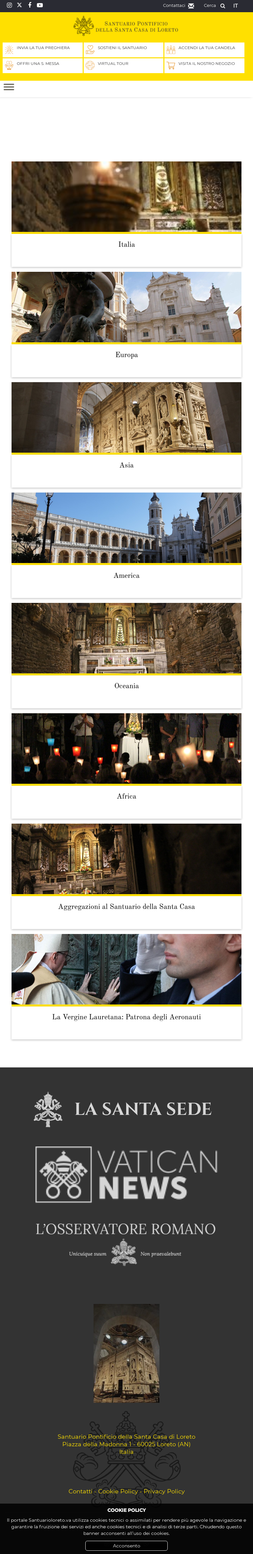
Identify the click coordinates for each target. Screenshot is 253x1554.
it (235, 5)
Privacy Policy (164, 1491)
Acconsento (126, 1545)
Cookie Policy (118, 1491)
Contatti (81, 1491)
